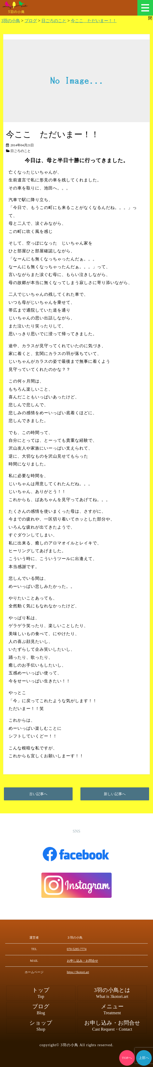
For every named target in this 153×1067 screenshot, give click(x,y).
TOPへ (127, 1058)
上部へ (144, 1058)
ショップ (40, 1026)
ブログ (40, 1009)
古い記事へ (38, 794)
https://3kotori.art (78, 972)
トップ (40, 993)
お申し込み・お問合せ (82, 961)
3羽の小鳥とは (112, 993)
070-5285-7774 (76, 949)
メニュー (145, 8)
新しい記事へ (115, 794)
